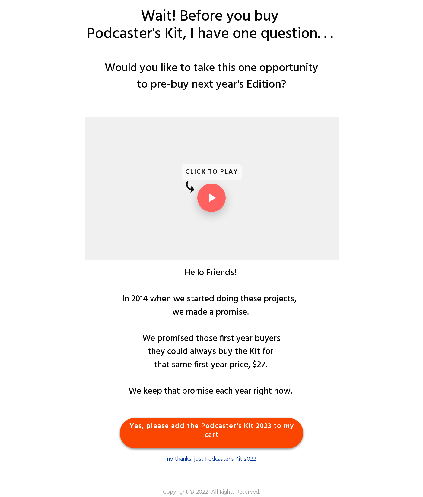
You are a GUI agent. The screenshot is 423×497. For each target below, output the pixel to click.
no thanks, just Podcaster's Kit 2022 (211, 459)
